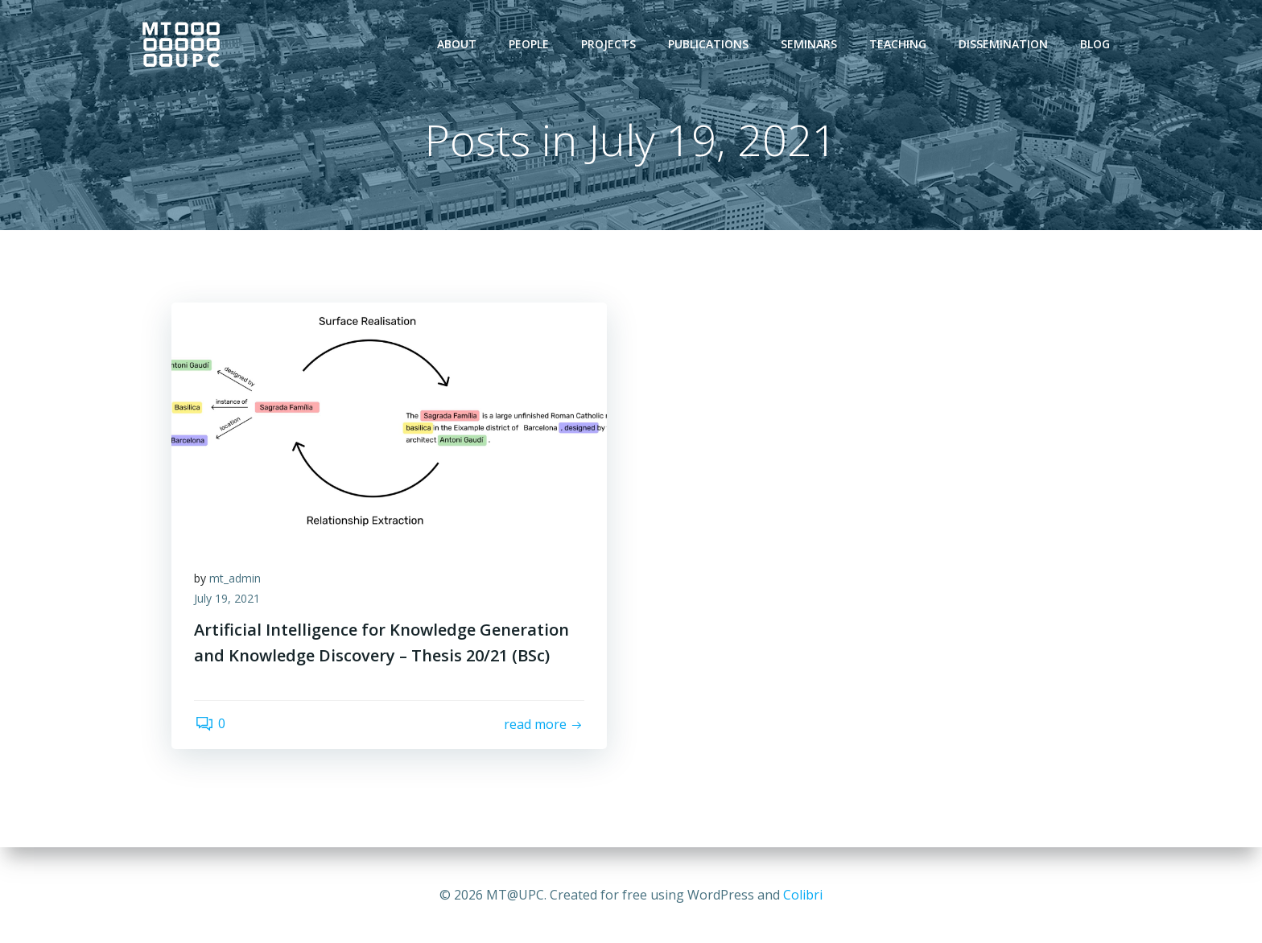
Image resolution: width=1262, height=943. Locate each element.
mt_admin (236, 579)
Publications (709, 43)
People (529, 43)
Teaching (898, 43)
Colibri (803, 895)
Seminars (810, 43)
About (457, 43)
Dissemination (1004, 43)
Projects (609, 43)
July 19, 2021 (229, 600)
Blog (1096, 43)
